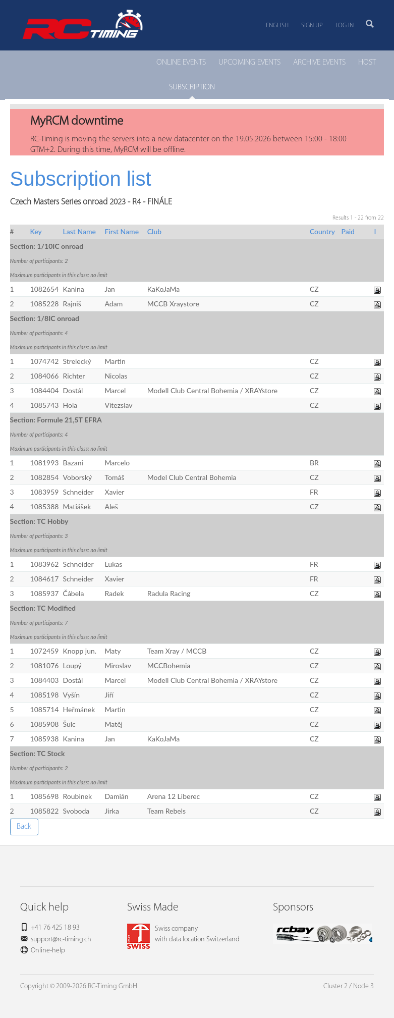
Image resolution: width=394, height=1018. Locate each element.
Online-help (48, 950)
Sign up (312, 25)
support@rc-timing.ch (61, 939)
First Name (122, 231)
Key (36, 231)
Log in (344, 25)
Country (322, 231)
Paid (348, 231)
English (277, 25)
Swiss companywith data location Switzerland (183, 934)
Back (24, 827)
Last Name (79, 231)
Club (154, 231)
